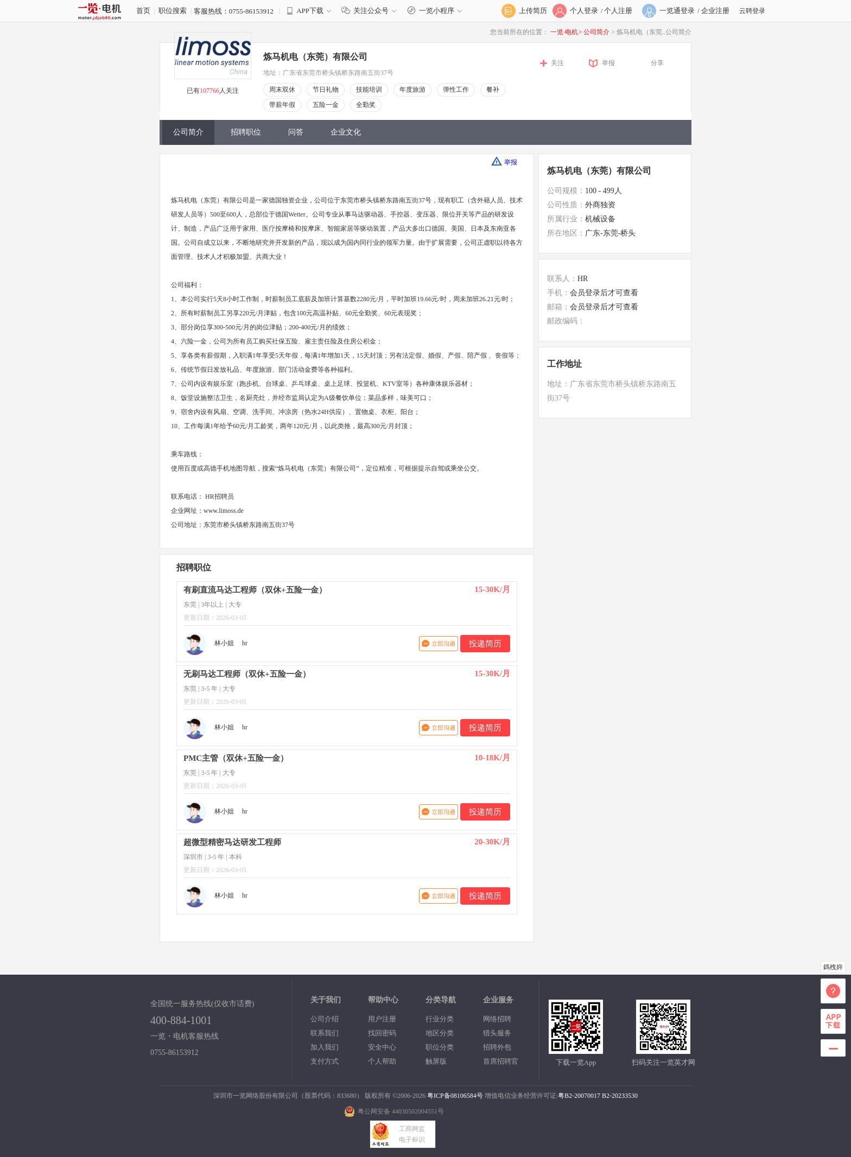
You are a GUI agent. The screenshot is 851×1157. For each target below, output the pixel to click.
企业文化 (346, 132)
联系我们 (324, 1033)
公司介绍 (324, 1019)
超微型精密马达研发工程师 (232, 842)
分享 (657, 63)
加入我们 (324, 1047)
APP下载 (309, 11)
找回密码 (382, 1033)
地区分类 (440, 1033)
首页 (143, 11)
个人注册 (618, 11)
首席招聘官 (500, 1061)
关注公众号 (371, 11)
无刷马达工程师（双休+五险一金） (246, 674)
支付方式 (324, 1061)
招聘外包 (497, 1047)
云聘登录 (752, 11)
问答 (295, 132)
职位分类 (440, 1047)
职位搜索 (172, 11)
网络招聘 (497, 1019)
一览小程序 (436, 11)
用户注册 (382, 1019)
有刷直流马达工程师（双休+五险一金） (255, 590)
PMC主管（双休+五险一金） (235, 758)
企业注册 (715, 11)
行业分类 (440, 1019)
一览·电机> (566, 32)
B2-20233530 (620, 1095)
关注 (557, 63)
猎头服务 (497, 1033)
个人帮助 (382, 1061)
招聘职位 (246, 132)
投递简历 (485, 643)
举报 (608, 63)
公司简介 (597, 32)
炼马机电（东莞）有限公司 (315, 56)
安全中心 (382, 1047)
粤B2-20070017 (579, 1095)
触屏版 (436, 1061)
